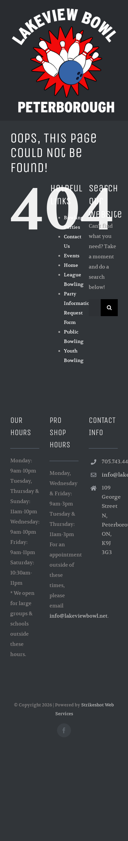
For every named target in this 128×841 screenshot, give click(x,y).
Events (72, 256)
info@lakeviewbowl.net (78, 616)
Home (71, 265)
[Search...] (95, 307)
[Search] (109, 307)
